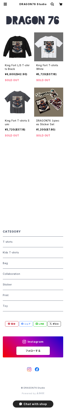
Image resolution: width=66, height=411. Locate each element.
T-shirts (7, 241)
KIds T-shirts (11, 252)
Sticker (7, 284)
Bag (5, 263)
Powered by (33, 393)
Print (6, 295)
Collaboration (11, 273)
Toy (5, 305)
